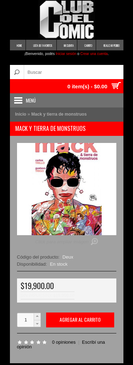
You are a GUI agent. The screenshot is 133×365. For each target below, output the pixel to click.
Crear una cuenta (93, 54)
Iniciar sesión (66, 54)
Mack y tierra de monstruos (59, 114)
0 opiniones (64, 342)
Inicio (20, 114)
